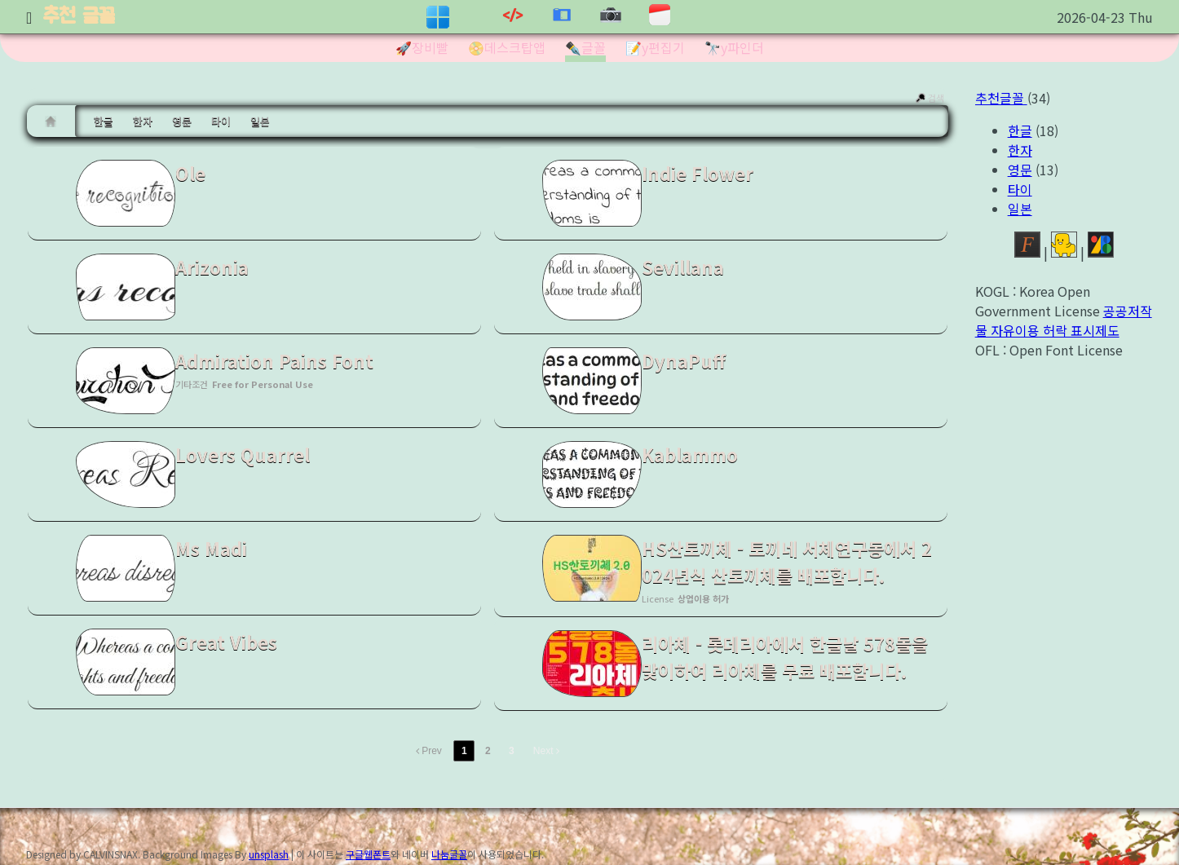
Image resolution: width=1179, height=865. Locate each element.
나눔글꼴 (449, 854)
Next (546, 751)
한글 (103, 121)
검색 (929, 97)
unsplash (269, 854)
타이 (221, 121)
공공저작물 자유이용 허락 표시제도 (1063, 320)
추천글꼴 (1001, 98)
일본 (260, 121)
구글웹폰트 (368, 854)
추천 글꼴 (78, 17)
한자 (142, 121)
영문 (182, 121)
